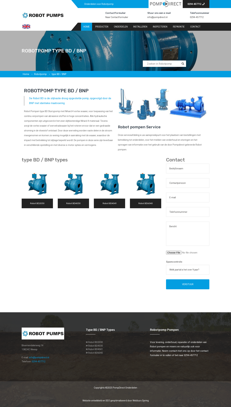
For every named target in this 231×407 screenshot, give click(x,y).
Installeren (140, 26)
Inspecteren (160, 26)
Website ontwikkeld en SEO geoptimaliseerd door (115, 400)
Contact (195, 26)
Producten (101, 26)
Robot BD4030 (95, 345)
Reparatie (179, 26)
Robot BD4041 (95, 349)
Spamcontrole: (174, 261)
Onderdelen (121, 26)
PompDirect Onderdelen (125, 387)
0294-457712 (196, 4)
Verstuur (187, 284)
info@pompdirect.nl (157, 17)
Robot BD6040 (95, 353)
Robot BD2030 (95, 342)
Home (86, 26)
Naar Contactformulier (116, 17)
